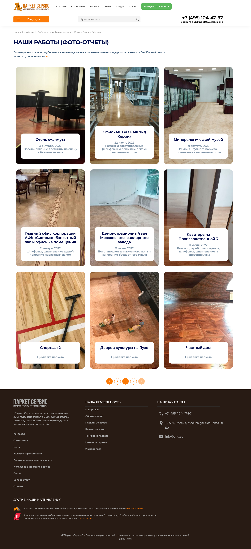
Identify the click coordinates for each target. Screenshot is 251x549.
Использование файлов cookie (31, 466)
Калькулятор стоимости (156, 6)
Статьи (132, 6)
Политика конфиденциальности (32, 460)
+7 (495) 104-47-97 (178, 413)
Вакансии (94, 6)
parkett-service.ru (24, 32)
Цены (108, 6)
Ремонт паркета (94, 429)
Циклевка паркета (96, 442)
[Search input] (107, 19)
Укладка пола (93, 449)
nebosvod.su (85, 518)
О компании (78, 6)
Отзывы (18, 486)
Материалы (92, 409)
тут (47, 56)
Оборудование (94, 416)
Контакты (61, 6)
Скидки (120, 6)
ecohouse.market (135, 508)
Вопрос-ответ (21, 479)
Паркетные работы (96, 422)
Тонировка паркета (96, 435)
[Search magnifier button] (137, 19)
